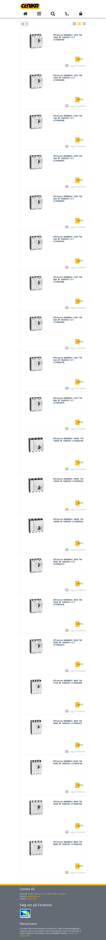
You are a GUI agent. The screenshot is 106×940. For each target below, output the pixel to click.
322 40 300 (31, 898)
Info (78, 59)
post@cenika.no (33, 896)
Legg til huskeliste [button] (77, 65)
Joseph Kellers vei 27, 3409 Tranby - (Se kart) (47, 894)
